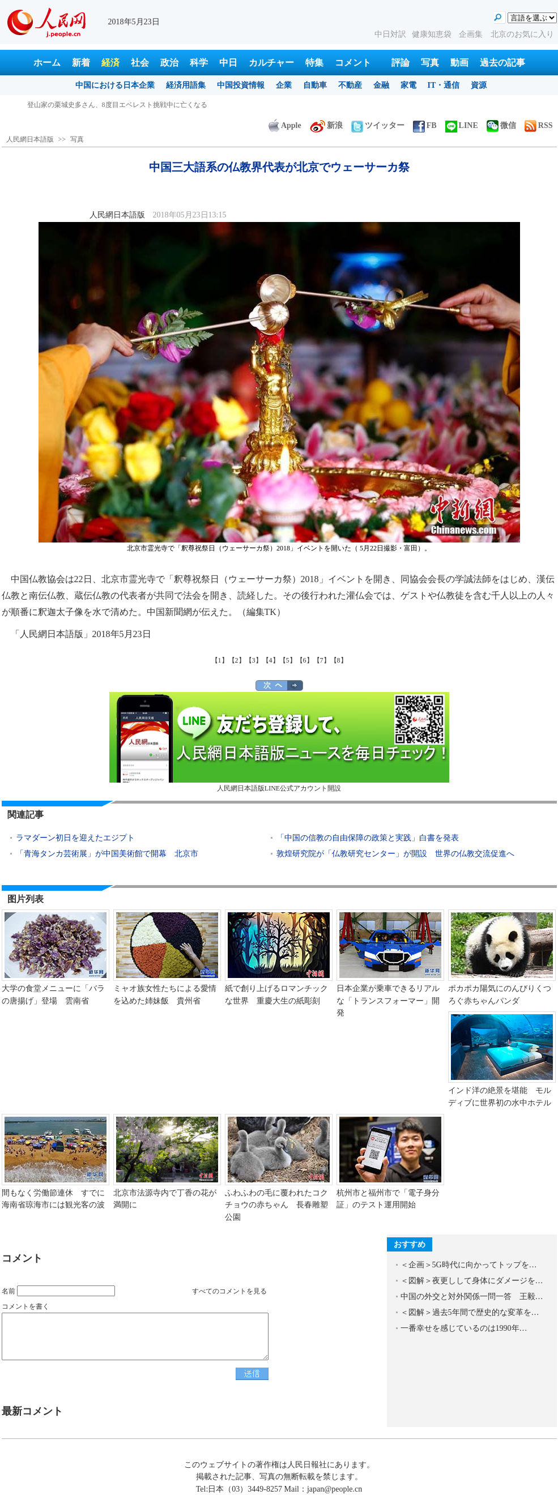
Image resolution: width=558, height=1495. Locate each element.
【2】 (236, 660)
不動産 (350, 85)
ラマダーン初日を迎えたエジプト (75, 838)
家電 (408, 85)
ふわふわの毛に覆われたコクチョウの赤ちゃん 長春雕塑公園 (276, 1205)
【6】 (304, 660)
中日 (228, 62)
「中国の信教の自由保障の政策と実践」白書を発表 (367, 838)
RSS (539, 125)
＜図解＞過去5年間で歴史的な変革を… (470, 1312)
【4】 (270, 660)
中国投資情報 (241, 85)
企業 (284, 85)
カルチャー (271, 62)
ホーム (47, 62)
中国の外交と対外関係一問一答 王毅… (472, 1296)
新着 (81, 62)
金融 (381, 85)
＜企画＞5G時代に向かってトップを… (469, 1265)
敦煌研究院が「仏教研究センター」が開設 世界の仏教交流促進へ (395, 853)
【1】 (219, 660)
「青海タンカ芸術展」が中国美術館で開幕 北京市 (107, 853)
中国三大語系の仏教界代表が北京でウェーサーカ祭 (105, 105)
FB (425, 125)
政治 (169, 62)
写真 (430, 62)
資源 (479, 85)
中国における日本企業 (115, 85)
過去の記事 (502, 62)
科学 (199, 62)
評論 (400, 62)
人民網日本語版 (30, 139)
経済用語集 (186, 85)
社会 (140, 62)
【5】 (287, 660)
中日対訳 (390, 34)
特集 (314, 62)
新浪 (326, 125)
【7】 (321, 660)
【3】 (253, 660)
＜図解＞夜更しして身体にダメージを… (472, 1280)
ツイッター (377, 125)
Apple (285, 125)
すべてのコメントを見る (229, 1291)
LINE (461, 125)
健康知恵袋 (433, 34)
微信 (501, 125)
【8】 (338, 660)
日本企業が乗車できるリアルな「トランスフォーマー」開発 (388, 1000)
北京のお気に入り (522, 34)
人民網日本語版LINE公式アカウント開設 (279, 742)
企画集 (472, 34)
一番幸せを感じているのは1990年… (464, 1328)
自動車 (315, 85)
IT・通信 (444, 85)
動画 (459, 62)
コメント (353, 62)
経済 (110, 62)
